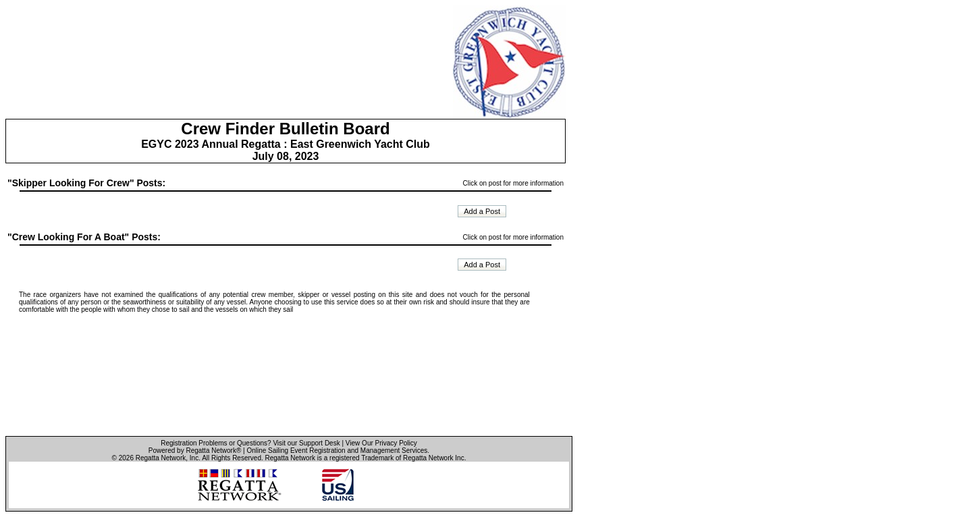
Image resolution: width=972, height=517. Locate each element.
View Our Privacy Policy (381, 443)
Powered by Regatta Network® (194, 450)
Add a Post (482, 211)
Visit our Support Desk (306, 443)
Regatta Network (161, 458)
